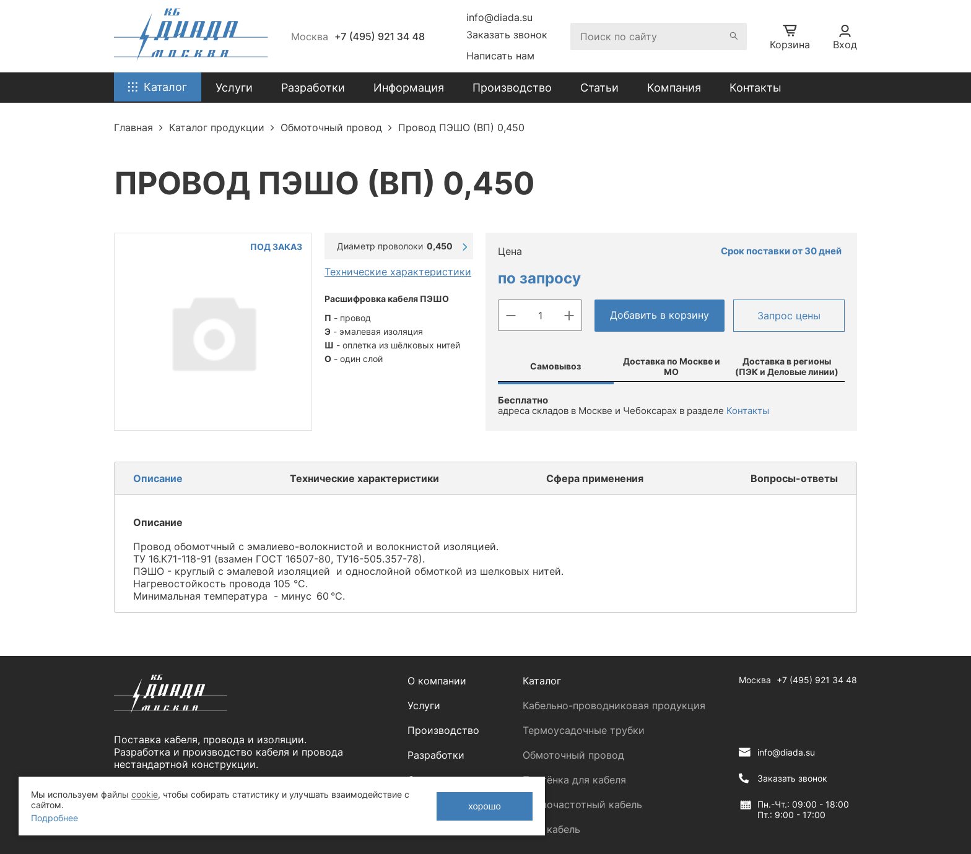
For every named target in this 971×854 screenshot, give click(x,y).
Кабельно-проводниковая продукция (614, 705)
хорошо (484, 806)
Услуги (423, 705)
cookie (144, 794)
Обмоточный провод (573, 755)
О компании (436, 681)
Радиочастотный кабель (582, 804)
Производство (512, 87)
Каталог (542, 681)
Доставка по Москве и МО (671, 366)
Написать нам (500, 56)
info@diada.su (499, 17)
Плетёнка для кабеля (574, 780)
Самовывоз (555, 366)
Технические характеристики (397, 271)
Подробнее (54, 818)
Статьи (599, 87)
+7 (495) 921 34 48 (379, 36)
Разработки (435, 755)
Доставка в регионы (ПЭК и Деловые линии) (786, 366)
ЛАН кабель (551, 829)
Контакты (755, 87)
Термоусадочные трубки (584, 730)
